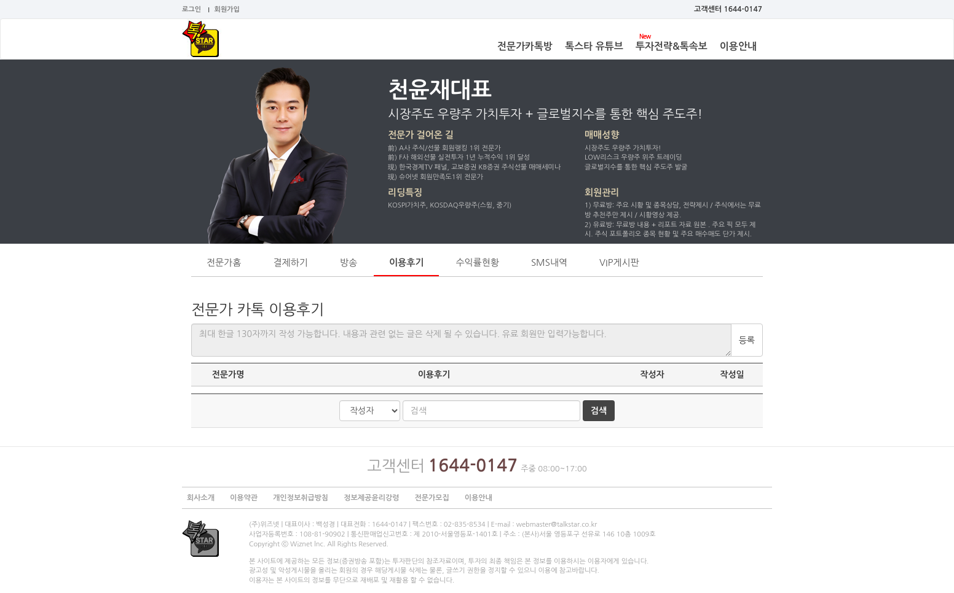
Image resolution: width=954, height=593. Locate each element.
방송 (348, 262)
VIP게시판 (619, 262)
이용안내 (738, 46)
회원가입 (227, 9)
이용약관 (244, 498)
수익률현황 (477, 262)
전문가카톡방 (525, 46)
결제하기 (290, 262)
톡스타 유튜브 (594, 46)
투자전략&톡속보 (672, 46)
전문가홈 (224, 262)
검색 (599, 410)
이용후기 (406, 262)
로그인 (191, 9)
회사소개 (201, 498)
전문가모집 (431, 498)
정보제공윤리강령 (371, 498)
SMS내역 (549, 262)
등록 (747, 340)
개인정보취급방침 (300, 498)
